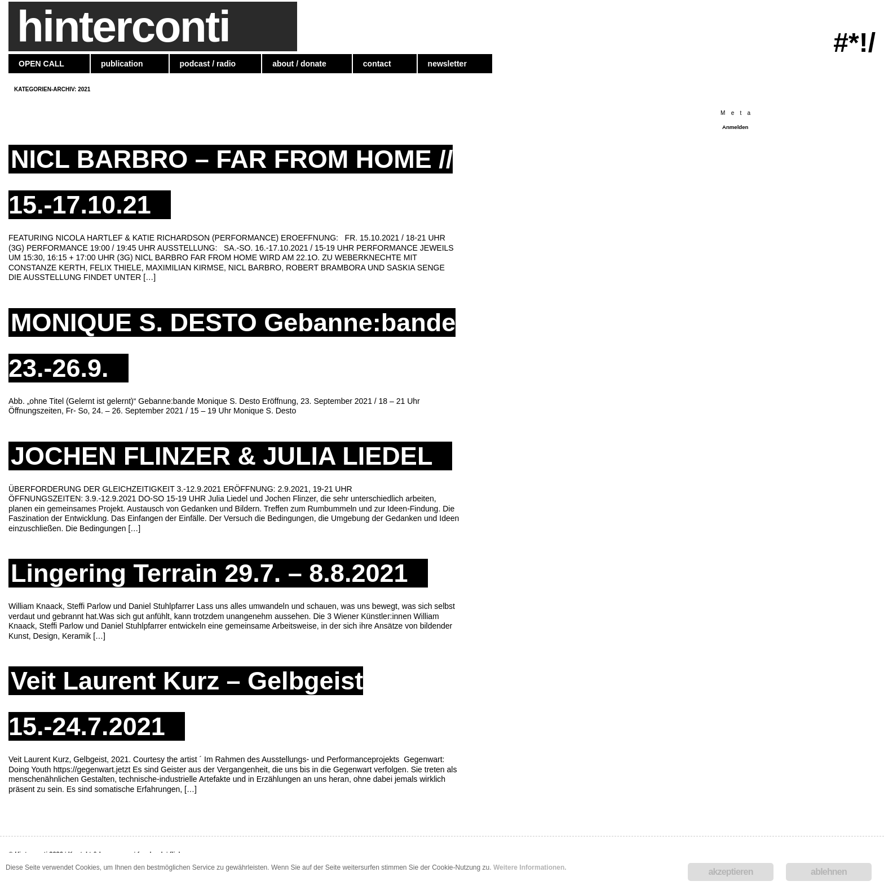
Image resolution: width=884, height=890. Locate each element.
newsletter (447, 63)
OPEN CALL (41, 63)
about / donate (299, 63)
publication (122, 63)
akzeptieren (730, 871)
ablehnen (829, 871)
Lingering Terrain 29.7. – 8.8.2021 (209, 573)
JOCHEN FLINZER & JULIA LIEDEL (221, 456)
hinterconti (123, 26)
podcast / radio (208, 63)
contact (377, 63)
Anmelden (735, 127)
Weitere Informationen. (530, 867)
